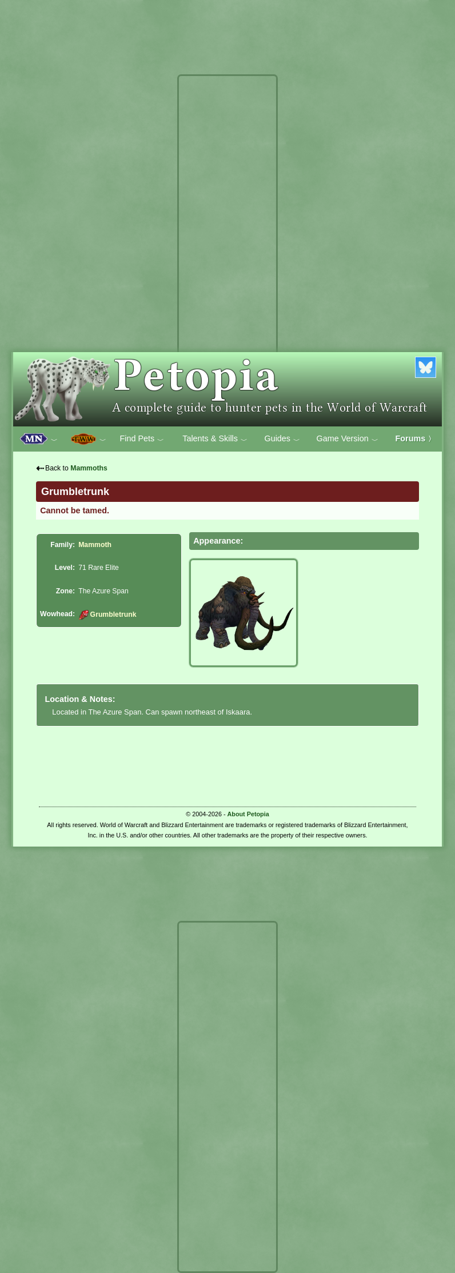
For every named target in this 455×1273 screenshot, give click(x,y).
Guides (282, 439)
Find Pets (141, 439)
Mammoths (88, 468)
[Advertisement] (227, 250)
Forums (416, 438)
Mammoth (94, 545)
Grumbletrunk (107, 614)
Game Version (347, 439)
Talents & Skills (215, 439)
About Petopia (248, 814)
